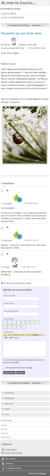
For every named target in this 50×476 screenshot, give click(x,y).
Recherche (9, 393)
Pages (7, 409)
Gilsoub (6, 267)
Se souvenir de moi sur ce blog (19, 368)
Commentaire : (9, 319)
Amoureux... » (37, 25)
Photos (21, 48)
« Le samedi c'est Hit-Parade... (18, 25)
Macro (43, 48)
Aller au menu (8, 13)
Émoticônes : (8, 332)
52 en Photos (35, 48)
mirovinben (8, 203)
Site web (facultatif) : (11, 311)
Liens (6, 414)
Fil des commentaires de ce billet (17, 283)
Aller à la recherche (12, 17)
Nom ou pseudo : (10, 296)
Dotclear (42, 473)
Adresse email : (9, 303)
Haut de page (6, 420)
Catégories (9, 398)
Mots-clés (8, 403)
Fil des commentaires (13, 453)
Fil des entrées (11, 449)
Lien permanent (9, 48)
